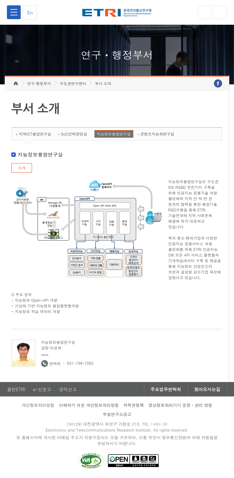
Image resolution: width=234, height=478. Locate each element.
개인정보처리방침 (38, 405)
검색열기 (220, 12)
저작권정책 (133, 405)
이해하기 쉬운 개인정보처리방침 (89, 405)
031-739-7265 (80, 363)
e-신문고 (42, 389)
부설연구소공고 (117, 414)
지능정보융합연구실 (114, 133)
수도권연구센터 (73, 83)
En (30, 12)
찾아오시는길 (207, 389)
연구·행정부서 (39, 83)
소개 (21, 167)
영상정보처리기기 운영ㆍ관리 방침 (180, 405)
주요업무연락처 (166, 389)
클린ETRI (16, 389)
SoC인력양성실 (74, 133)
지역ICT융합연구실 (35, 133)
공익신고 (68, 389)
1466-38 (159, 424)
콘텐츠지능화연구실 (157, 133)
